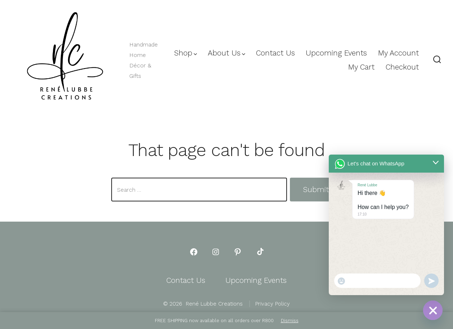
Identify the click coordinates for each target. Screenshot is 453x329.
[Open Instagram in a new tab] (216, 252)
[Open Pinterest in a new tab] (238, 252)
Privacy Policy (272, 304)
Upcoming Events (336, 53)
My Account (398, 53)
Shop (185, 53)
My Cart (361, 67)
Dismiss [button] (290, 320)
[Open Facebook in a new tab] (194, 252)
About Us (226, 53)
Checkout (402, 67)
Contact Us (275, 53)
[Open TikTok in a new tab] (260, 252)
